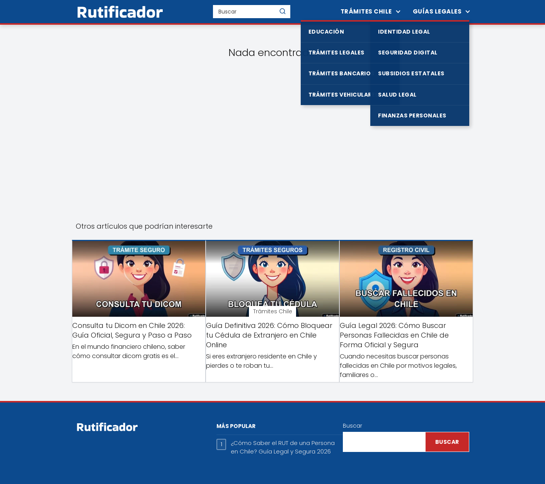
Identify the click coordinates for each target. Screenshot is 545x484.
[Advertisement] (272, 149)
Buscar (352, 426)
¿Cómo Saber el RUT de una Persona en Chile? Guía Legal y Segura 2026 (283, 447)
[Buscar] (282, 11)
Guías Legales (437, 11)
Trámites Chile (366, 11)
